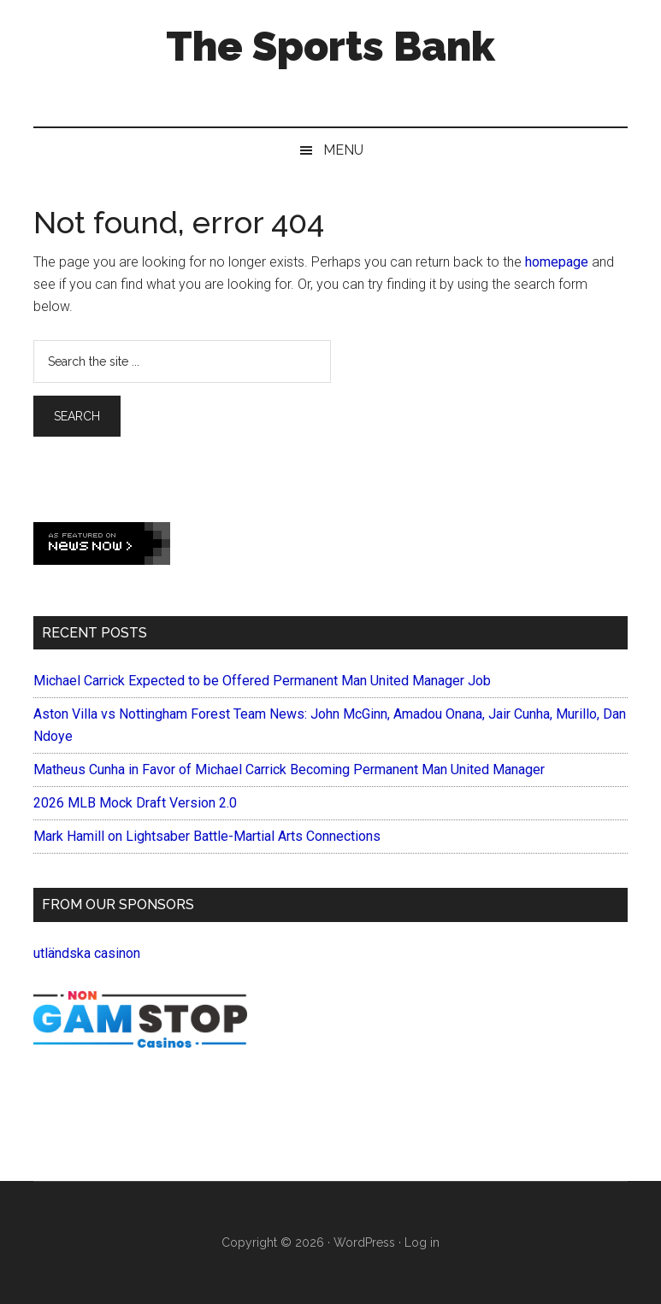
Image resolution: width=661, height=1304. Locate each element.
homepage (556, 262)
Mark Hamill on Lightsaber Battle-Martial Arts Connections (207, 836)
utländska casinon (86, 953)
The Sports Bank (330, 46)
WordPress (364, 1242)
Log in (422, 1242)
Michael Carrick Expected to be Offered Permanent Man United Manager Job (262, 681)
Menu (343, 150)
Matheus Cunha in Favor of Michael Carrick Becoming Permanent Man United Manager (289, 769)
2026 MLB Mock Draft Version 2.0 (135, 803)
